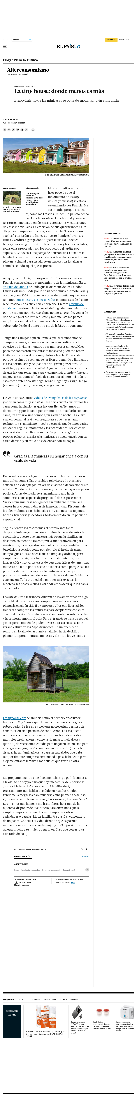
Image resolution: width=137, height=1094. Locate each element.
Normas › (85, 857)
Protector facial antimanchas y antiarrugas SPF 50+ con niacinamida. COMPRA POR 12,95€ (45, 1034)
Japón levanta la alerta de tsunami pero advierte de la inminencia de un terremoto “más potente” (118, 349)
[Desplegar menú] (5, 46)
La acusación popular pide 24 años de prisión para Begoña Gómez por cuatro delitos (118, 374)
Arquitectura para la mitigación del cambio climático (12, 209)
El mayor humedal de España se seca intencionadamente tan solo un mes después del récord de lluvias (120, 337)
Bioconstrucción (69, 870)
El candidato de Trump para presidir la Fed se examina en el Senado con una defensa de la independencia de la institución (119, 257)
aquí (73, 882)
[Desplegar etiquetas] (87, 869)
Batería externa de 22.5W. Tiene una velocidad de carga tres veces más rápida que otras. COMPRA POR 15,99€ (80, 1027)
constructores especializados (35, 300)
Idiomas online (50, 999)
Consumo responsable (51, 870)
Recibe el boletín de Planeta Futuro (32, 850)
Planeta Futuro (26, 60)
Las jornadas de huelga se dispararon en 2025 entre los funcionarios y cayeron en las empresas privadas (119, 290)
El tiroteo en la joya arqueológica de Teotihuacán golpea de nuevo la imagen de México (118, 243)
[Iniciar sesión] (125, 40)
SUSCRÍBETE (111, 40)
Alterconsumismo (28, 70)
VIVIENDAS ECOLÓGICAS (23, 87)
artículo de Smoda (15, 287)
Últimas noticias (112, 234)
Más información (21, 885)
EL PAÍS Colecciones (69, 999)
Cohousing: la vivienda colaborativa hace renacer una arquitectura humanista (34, 199)
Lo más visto (110, 312)
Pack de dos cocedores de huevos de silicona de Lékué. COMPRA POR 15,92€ (102, 1025)
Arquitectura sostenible (30, 870)
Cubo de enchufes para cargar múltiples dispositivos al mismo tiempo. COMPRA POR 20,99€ (125, 1026)
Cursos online (34, 999)
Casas (16, 870)
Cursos (21, 999)
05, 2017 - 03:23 (16, 123)
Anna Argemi (10, 119)
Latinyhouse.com (14, 718)
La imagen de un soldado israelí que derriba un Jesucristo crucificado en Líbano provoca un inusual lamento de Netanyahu (119, 362)
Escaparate (8, 999)
